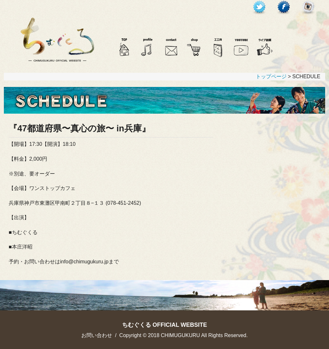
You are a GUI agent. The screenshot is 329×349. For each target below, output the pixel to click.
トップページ (271, 76)
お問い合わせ (96, 335)
